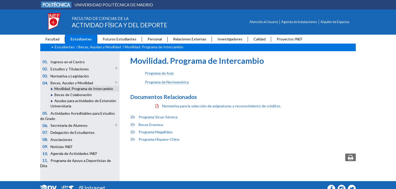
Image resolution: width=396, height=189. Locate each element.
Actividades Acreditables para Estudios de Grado (77, 116)
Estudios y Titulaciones (66, 68)
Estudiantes (81, 39)
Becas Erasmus (147, 124)
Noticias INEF (57, 146)
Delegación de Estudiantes (68, 132)
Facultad (52, 39)
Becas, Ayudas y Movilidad (99, 47)
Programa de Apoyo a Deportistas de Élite (75, 163)
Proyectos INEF (289, 39)
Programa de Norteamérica (167, 82)
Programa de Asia (159, 73)
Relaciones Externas (189, 39)
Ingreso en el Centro (63, 61)
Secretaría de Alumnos (65, 125)
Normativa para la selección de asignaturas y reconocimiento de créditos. (218, 106)
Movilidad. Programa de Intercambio (83, 88)
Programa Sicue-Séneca (154, 117)
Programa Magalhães (152, 132)
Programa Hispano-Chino (155, 139)
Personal (155, 39)
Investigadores (229, 39)
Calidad (259, 39)
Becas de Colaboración (73, 94)
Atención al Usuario (264, 22)
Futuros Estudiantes (119, 39)
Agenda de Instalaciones (299, 22)
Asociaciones (57, 139)
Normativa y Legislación (65, 76)
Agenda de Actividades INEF (70, 153)
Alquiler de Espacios (335, 22)
